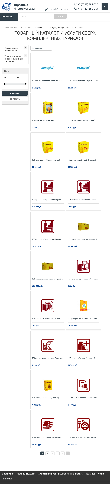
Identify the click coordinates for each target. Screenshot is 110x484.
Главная (5, 27)
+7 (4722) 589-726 (88, 4)
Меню (9, 16)
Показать (14, 93)
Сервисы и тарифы (46, 474)
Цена (15, 70)
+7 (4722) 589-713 (88, 8)
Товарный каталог (26, 474)
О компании (8, 474)
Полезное (90, 474)
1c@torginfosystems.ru (58, 9)
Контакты (7, 479)
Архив (101, 474)
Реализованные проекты (70, 474)
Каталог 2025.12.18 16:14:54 (22, 27)
